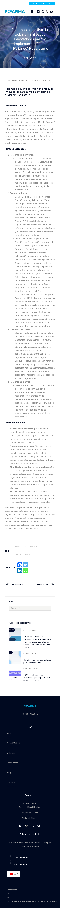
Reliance (17, 554)
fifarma (33, 547)
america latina (19, 547)
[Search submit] (48, 608)
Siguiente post (45, 584)
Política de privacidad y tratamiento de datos (35, 901)
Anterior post (14, 584)
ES (13, 874)
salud (27, 554)
